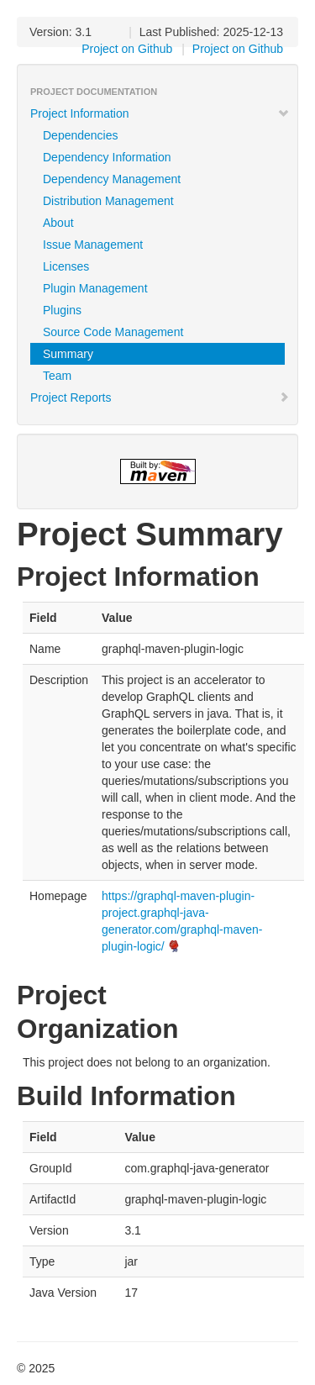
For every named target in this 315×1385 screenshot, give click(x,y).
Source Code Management (113, 332)
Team (57, 375)
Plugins (62, 310)
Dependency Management (112, 179)
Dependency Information (107, 157)
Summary (68, 354)
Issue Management (93, 244)
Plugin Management (95, 288)
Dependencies (80, 135)
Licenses (66, 266)
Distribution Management (108, 201)
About (58, 222)
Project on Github (237, 48)
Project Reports (160, 397)
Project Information (160, 113)
